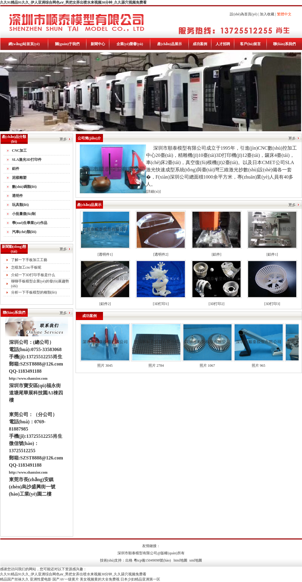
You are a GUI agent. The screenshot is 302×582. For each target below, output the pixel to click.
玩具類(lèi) (20, 205)
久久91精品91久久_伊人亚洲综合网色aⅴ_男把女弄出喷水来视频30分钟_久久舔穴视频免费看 (73, 2)
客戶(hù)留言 (250, 44)
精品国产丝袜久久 (14, 579)
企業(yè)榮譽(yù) (130, 44)
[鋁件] (216, 254)
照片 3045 (105, 365)
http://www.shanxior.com (28, 378)
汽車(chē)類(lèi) (24, 232)
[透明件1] (105, 254)
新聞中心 (98, 44)
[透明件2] (160, 254)
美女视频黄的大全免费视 (100, 579)
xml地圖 (195, 560)
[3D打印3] (272, 304)
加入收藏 (267, 14)
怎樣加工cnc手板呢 (26, 267)
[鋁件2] (105, 304)
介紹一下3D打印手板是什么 (33, 275)
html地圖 (180, 560)
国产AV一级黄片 (65, 579)
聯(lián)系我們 (284, 44)
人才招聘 (223, 44)
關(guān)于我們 (67, 44)
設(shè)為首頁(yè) (243, 14)
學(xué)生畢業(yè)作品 (29, 223)
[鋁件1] (272, 254)
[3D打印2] (217, 304)
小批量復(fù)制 (24, 214)
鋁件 (15, 169)
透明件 (17, 196)
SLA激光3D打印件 (27, 159)
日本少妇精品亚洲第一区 (140, 579)
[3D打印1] (161, 304)
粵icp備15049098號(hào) (152, 560)
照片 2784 (156, 365)
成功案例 (200, 44)
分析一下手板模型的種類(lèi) (34, 292)
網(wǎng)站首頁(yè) (24, 44)
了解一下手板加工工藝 (29, 260)
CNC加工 (19, 150)
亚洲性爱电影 (40, 579)
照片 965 (258, 365)
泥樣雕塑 (19, 178)
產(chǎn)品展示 (169, 44)
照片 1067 (207, 365)
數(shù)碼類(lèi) (24, 187)
